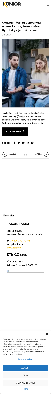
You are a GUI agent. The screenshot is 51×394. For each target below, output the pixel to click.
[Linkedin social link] (28, 141)
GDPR (25, 389)
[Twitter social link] (19, 141)
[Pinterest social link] (23, 141)
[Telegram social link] (32, 141)
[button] (47, 334)
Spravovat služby (25, 359)
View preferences (25, 382)
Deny (25, 375)
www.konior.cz (15, 247)
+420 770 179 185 (21, 240)
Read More (7, 129)
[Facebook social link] (14, 141)
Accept (25, 367)
